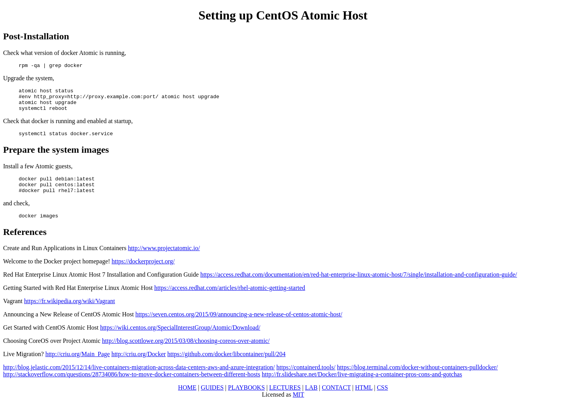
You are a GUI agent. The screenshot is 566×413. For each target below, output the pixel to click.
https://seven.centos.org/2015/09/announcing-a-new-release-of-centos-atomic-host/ (239, 326)
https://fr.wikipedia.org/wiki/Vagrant (69, 312)
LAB (311, 399)
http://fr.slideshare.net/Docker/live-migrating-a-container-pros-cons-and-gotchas (362, 386)
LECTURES (285, 399)
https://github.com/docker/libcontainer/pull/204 (227, 365)
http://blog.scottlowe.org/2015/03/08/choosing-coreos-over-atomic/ (186, 352)
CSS (382, 399)
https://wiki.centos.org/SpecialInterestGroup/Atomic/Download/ (180, 339)
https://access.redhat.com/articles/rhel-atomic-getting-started (229, 299)
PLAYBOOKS (246, 399)
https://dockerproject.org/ (143, 273)
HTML (364, 399)
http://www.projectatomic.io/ (164, 259)
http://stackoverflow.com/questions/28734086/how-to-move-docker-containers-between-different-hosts (131, 386)
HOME (187, 399)
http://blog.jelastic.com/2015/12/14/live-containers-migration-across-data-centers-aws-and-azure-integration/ (139, 379)
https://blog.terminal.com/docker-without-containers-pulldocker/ (417, 379)
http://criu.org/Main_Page (77, 365)
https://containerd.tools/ (306, 379)
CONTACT (336, 399)
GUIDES (212, 399)
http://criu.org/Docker (138, 365)
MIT (298, 406)
